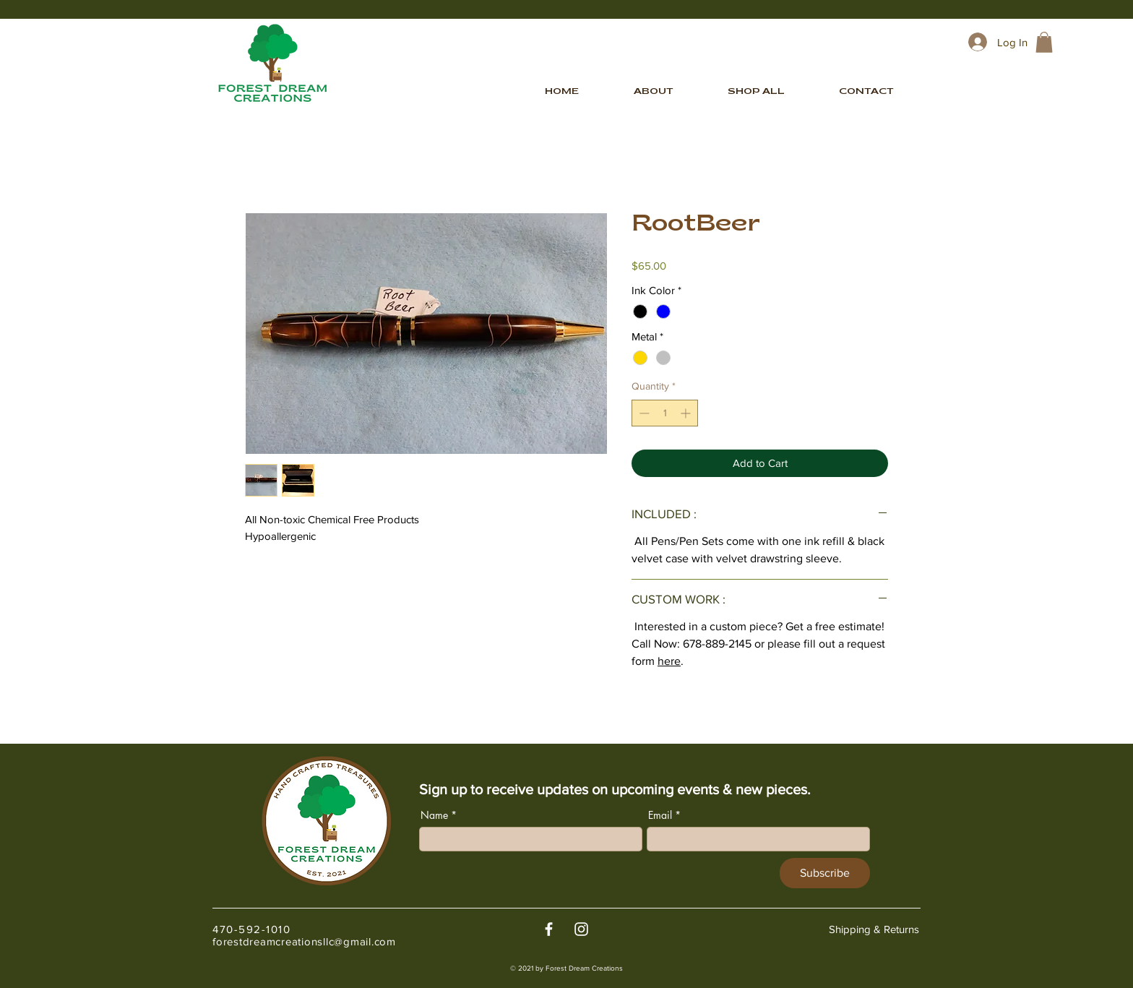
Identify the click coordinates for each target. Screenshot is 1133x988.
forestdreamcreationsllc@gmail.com (304, 941)
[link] (1044, 42)
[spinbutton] (665, 413)
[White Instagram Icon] (581, 929)
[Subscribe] (825, 873)
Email (660, 815)
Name (434, 815)
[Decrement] (643, 413)
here (669, 661)
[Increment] (687, 413)
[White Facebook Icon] (549, 929)
